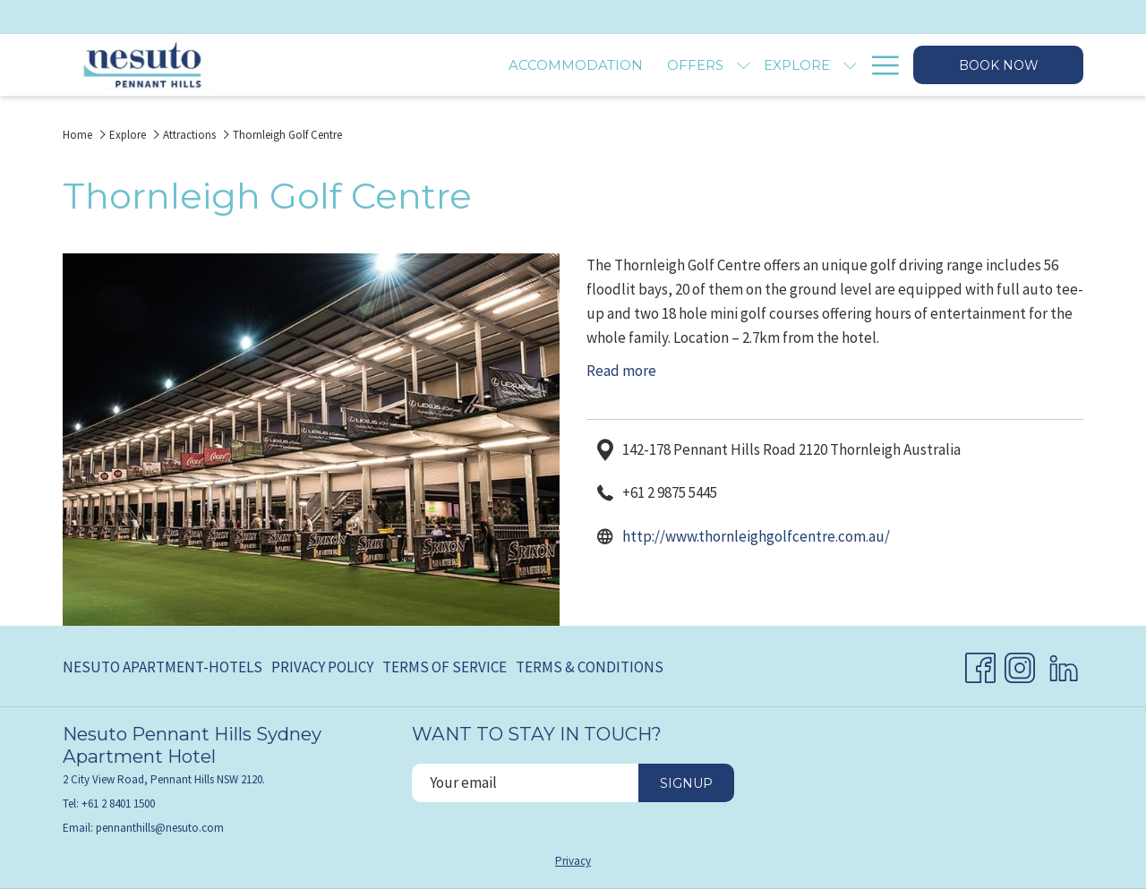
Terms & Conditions (589, 667)
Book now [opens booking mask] (999, 65)
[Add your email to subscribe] (525, 783)
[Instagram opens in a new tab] (1020, 664)
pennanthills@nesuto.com (160, 827)
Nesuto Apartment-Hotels (162, 667)
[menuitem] (391, 65)
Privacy (573, 860)
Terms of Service (444, 667)
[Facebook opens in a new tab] (980, 664)
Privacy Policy (322, 667)
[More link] (879, 65)
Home (77, 134)
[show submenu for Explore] (665, 65)
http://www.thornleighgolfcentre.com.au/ (756, 536)
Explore (127, 134)
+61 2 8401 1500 (118, 803)
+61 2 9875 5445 (669, 492)
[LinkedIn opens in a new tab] (1063, 664)
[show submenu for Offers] (558, 65)
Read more (621, 370)
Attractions (189, 134)
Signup (686, 783)
